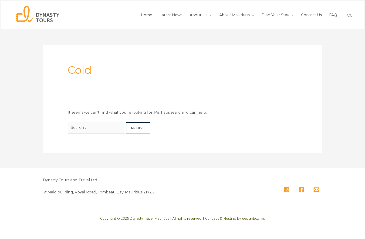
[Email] (316, 189)
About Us (198, 15)
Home (146, 15)
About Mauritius (234, 15)
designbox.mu (253, 218)
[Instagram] (286, 189)
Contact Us (311, 15)
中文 (348, 15)
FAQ (333, 15)
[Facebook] (301, 189)
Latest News (171, 15)
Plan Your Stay (275, 15)
